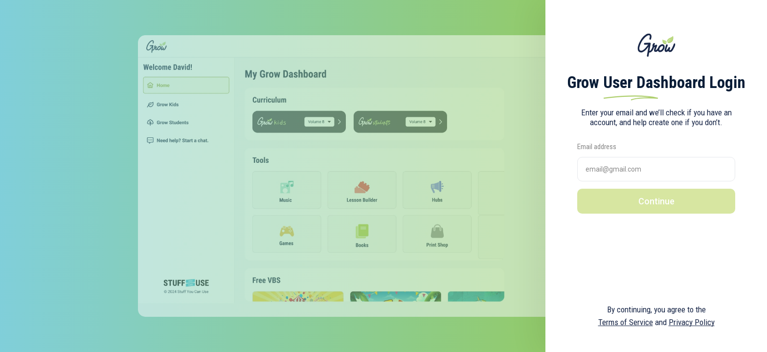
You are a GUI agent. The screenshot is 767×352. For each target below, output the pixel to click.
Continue (656, 201)
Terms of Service (625, 322)
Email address (596, 146)
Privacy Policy (692, 322)
